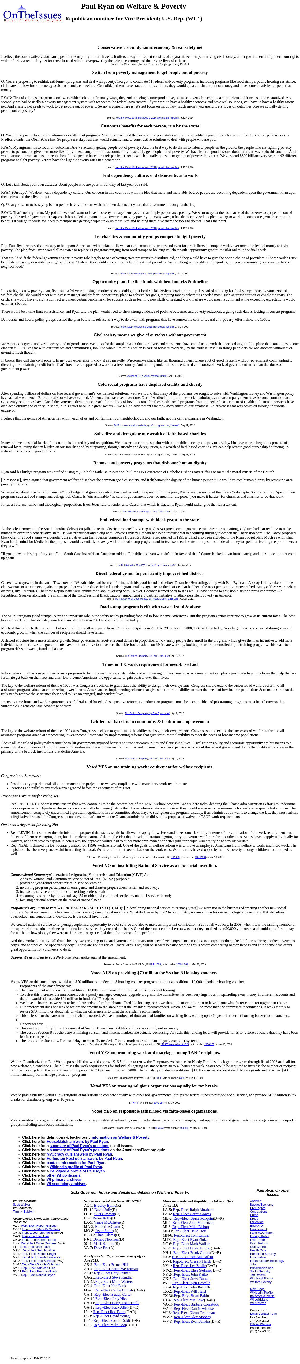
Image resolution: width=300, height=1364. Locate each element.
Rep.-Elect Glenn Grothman (194, 1313)
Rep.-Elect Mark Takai (35, 1246)
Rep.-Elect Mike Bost (110, 1325)
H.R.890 (175, 857)
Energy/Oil (257, 1225)
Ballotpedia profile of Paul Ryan (77, 1171)
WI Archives (258, 1303)
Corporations (258, 1211)
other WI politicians (63, 1175)
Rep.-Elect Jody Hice (111, 1299)
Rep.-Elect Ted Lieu (35, 1236)
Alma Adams (105, 1235)
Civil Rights (257, 1208)
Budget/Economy (261, 1204)
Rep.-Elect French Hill (111, 1265)
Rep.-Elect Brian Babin (191, 1296)
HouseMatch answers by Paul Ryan (77, 1142)
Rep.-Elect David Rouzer (192, 1248)
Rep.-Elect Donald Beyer (38, 1275)
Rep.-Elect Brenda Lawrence (41, 1257)
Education (257, 1222)
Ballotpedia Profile (262, 1296)
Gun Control (258, 1246)
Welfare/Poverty (261, 1282)
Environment (258, 1229)
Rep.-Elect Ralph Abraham (193, 1210)
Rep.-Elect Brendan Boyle (39, 1271)
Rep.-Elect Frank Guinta (191, 1253)
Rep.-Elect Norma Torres (39, 1239)
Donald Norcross (106, 1239)
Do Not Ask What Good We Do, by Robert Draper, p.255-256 (146, 598)
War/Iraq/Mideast (261, 1278)
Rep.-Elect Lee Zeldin (189, 1266)
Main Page (257, 1289)
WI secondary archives (66, 1184)
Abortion (255, 1201)
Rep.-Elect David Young (111, 1316)
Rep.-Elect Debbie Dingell (39, 1254)
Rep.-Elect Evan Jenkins (192, 1321)
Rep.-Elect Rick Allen (111, 1307)
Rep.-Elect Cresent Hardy (192, 1261)
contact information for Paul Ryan (76, 1163)
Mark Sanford (104, 1243)
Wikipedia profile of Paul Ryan (76, 1167)
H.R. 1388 (155, 964)
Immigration (258, 1257)
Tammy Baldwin (23, 1211)
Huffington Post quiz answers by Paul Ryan (84, 1158)
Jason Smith (104, 1231)
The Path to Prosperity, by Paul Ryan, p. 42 (147, 713)
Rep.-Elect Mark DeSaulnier (41, 1229)
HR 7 (135, 1103)
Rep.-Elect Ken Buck (110, 1286)
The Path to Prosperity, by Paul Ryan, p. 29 (147, 656)
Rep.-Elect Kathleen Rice (38, 1268)
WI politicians (259, 1299)
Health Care (258, 1250)
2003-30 (180, 1078)
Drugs (254, 1218)
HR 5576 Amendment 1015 (175, 1044)
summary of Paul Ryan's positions (79, 1146)
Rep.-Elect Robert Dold (111, 1320)
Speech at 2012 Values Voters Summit (146, 376)
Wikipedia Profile (261, 1292)
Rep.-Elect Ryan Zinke (190, 1239)
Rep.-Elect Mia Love (188, 1300)
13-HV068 (200, 857)
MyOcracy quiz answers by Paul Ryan (79, 1154)
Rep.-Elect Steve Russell (191, 1279)
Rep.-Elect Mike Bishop (190, 1227)
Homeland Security (263, 1254)
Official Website (260, 1324)
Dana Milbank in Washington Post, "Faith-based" (147, 511)
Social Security (260, 1271)
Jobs (253, 1264)
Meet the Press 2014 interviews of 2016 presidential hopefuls (147, 117)
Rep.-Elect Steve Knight (113, 1277)
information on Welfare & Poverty (120, 1137)
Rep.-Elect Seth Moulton (38, 1250)
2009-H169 (182, 964)
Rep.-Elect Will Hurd (190, 1291)
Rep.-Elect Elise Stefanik (193, 1270)
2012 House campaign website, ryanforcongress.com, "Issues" (146, 425)
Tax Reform (258, 1275)
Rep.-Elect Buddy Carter (113, 1294)
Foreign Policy (259, 1236)
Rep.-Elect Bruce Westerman (116, 1269)
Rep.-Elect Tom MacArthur (192, 1257)
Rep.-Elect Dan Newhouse (194, 1308)
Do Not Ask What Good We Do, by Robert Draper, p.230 (147, 565)
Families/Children (262, 1232)
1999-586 (184, 1128)
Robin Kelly (102, 1218)
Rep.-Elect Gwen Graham (38, 1243)
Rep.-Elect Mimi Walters (114, 1281)
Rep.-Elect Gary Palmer (112, 1273)
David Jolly (103, 1210)
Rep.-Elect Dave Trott (189, 1231)
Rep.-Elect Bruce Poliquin (193, 1218)
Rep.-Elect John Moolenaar (193, 1223)
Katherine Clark (107, 1227)
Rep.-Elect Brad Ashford (38, 1261)
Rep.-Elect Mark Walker (191, 1244)
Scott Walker (21, 1204)
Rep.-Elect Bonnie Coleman (40, 1264)
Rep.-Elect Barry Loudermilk (117, 1303)
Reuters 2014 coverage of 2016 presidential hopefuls (147, 273)
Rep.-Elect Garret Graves (192, 1214)
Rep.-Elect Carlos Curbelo (114, 1290)
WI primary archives (64, 1180)
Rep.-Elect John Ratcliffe (192, 1287)
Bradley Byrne (105, 1205)
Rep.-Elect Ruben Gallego (38, 1225)
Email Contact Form (263, 1313)
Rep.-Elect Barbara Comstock (196, 1304)
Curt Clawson (104, 1214)
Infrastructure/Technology (267, 1261)
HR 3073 (158, 1128)
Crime (254, 1215)
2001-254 (159, 1103)
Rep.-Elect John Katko (191, 1274)
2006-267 (209, 1044)
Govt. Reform (259, 1243)
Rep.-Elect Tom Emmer (192, 1235)
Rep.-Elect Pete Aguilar (38, 1232)
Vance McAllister (107, 1222)
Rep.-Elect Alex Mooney (192, 1317)
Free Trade (257, 1239)
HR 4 (158, 1078)
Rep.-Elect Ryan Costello (191, 1283)
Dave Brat (101, 1248)
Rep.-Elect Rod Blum (109, 1312)
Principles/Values (261, 1268)
